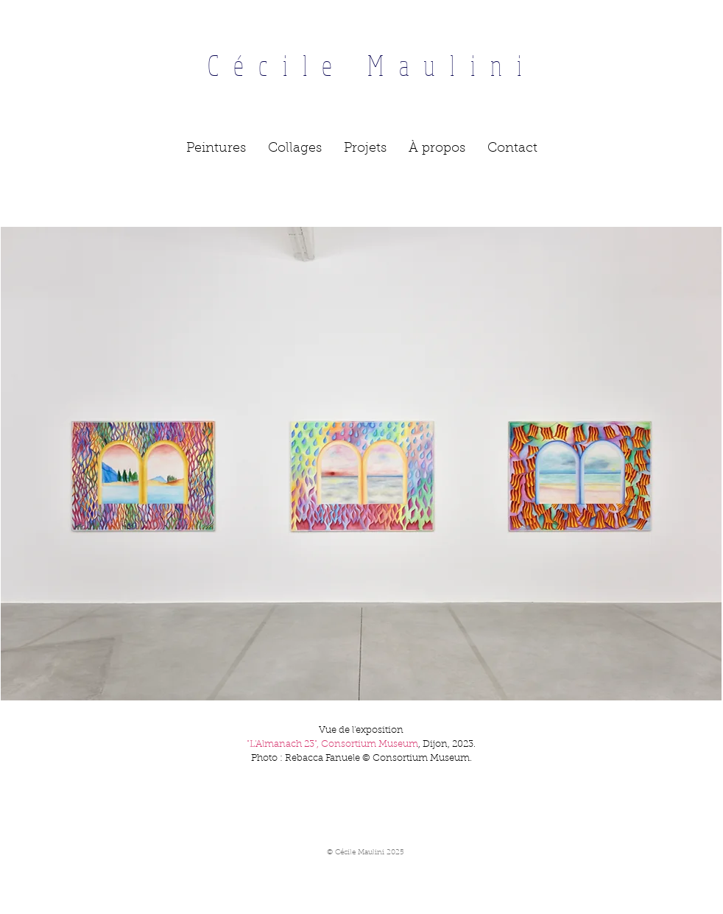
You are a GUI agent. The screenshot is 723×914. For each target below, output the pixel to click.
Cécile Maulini (362, 65)
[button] (216, 149)
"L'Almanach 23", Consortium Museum (332, 744)
